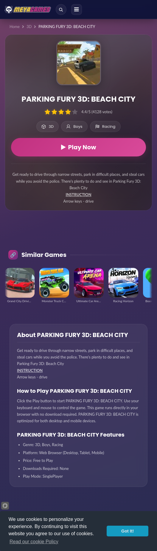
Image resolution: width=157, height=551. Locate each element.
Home (15, 26)
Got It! (127, 531)
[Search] (61, 9)
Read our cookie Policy (34, 541)
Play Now (78, 147)
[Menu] (76, 9)
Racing (105, 126)
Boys (74, 126)
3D (29, 26)
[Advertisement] (78, 235)
